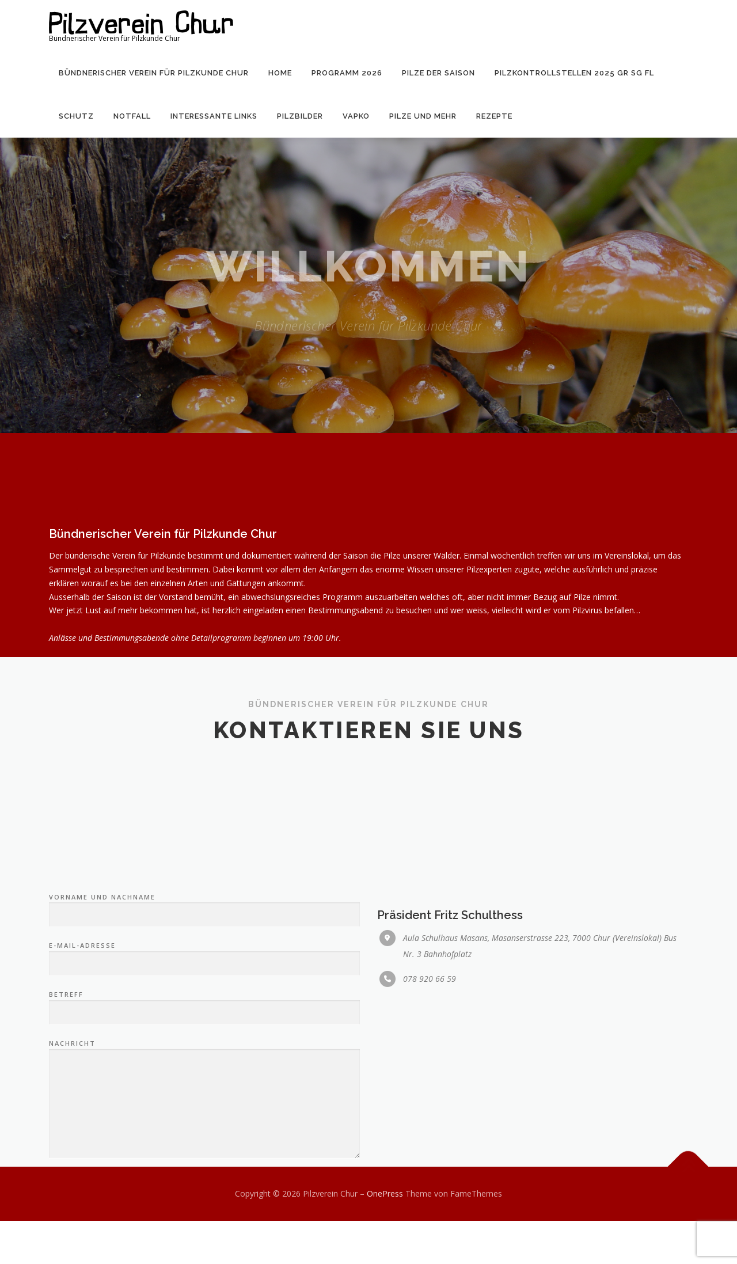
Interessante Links (213, 116)
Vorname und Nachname (204, 1009)
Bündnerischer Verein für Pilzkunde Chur (154, 73)
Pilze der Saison (438, 73)
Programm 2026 (346, 73)
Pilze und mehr (423, 116)
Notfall (132, 116)
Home (280, 73)
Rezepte (494, 116)
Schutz (76, 116)
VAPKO (356, 116)
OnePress (385, 1193)
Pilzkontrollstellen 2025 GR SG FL (574, 73)
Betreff (204, 1107)
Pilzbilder (300, 116)
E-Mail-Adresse (204, 1058)
